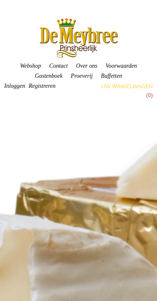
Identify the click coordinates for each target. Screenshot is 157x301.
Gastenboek (48, 76)
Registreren (41, 86)
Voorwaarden (121, 66)
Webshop (30, 66)
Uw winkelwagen (127, 86)
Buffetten (111, 76)
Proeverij (82, 76)
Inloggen (14, 86)
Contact (58, 66)
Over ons (87, 66)
